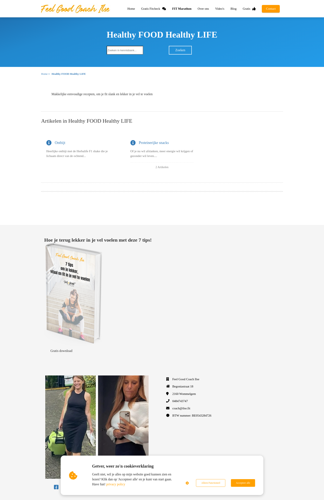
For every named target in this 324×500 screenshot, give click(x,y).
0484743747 (180, 401)
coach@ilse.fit (181, 408)
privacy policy (115, 484)
